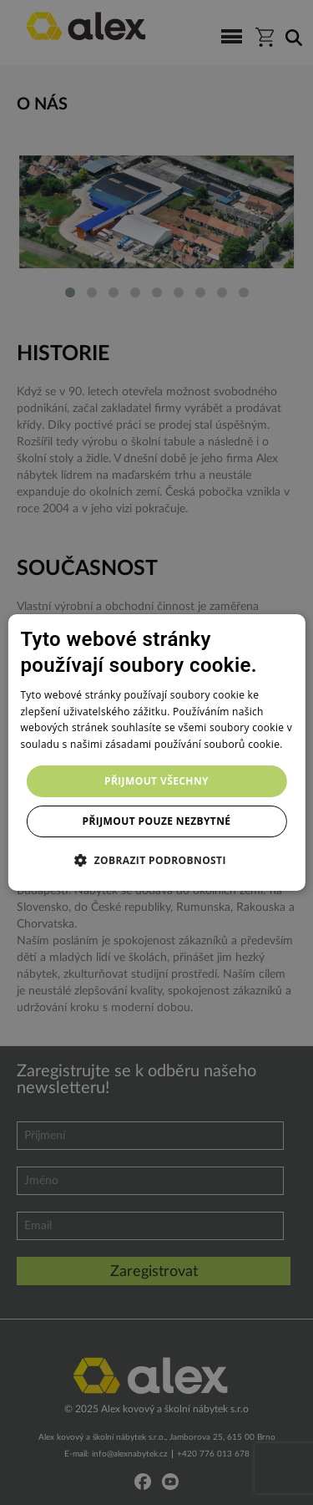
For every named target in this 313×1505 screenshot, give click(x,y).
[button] (156, 860)
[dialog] (156, 753)
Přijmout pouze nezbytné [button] (157, 821)
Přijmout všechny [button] (156, 781)
